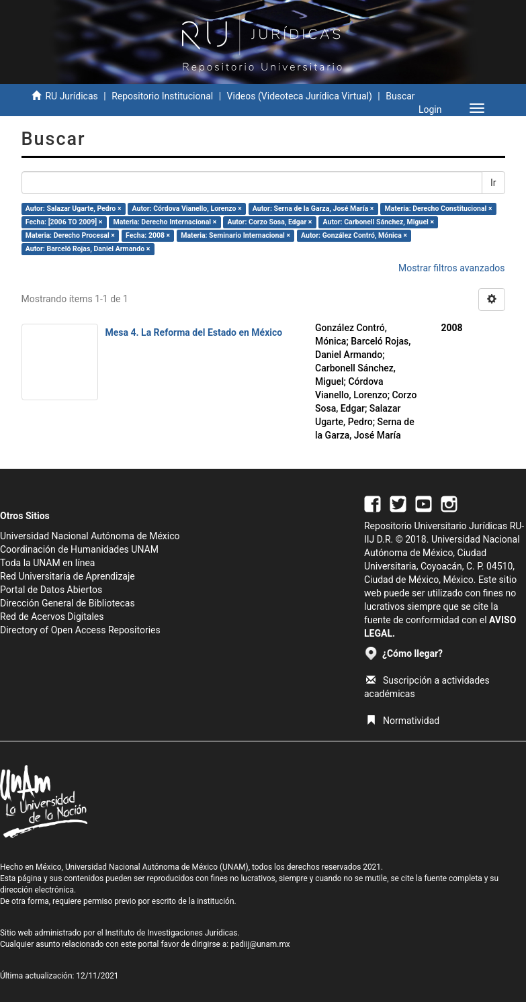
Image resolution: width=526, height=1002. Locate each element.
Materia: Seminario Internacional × (235, 235)
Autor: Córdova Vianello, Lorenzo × (187, 208)
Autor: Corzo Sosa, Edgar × (269, 222)
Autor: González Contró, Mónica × (354, 235)
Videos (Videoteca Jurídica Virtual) (299, 96)
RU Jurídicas (71, 96)
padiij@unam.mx (260, 944)
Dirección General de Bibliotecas (67, 603)
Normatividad (402, 720)
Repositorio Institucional (162, 96)
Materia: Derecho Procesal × (70, 235)
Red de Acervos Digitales (51, 616)
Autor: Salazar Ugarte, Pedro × (74, 208)
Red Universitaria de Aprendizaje (67, 576)
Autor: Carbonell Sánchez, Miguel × (379, 222)
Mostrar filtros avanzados (451, 268)
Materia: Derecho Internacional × (164, 222)
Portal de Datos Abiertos (51, 589)
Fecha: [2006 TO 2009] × (64, 222)
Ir (493, 182)
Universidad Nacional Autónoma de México (90, 536)
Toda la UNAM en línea (47, 562)
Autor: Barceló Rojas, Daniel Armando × (88, 248)
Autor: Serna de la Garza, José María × (313, 208)
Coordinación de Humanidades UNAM (79, 549)
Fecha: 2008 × (148, 235)
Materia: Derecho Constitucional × (438, 208)
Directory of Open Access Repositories (80, 630)
